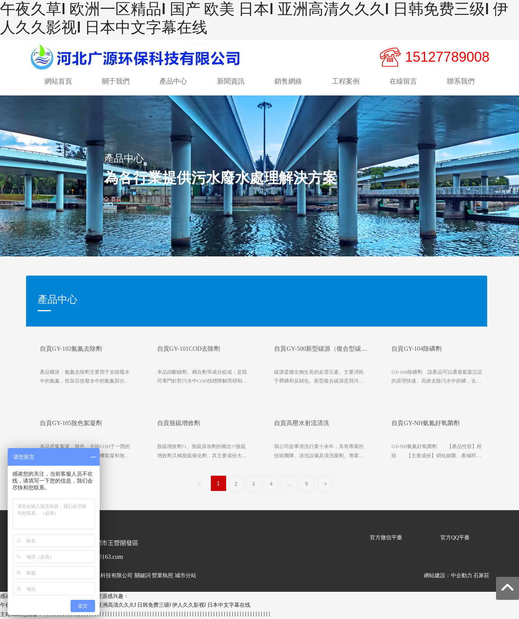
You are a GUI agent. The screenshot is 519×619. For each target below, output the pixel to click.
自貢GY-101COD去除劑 (188, 349)
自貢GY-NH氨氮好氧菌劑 (425, 423)
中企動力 (461, 575)
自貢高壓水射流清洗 (301, 423)
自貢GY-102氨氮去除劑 (71, 349)
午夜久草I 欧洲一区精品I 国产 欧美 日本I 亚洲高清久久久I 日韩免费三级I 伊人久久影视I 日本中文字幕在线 (125, 605)
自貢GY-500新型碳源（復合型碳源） (317, 352)
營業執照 (162, 575)
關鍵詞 (143, 575)
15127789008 (447, 57)
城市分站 (185, 575)
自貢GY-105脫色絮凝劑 (71, 423)
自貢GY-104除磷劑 (416, 349)
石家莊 (481, 575)
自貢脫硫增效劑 (178, 423)
